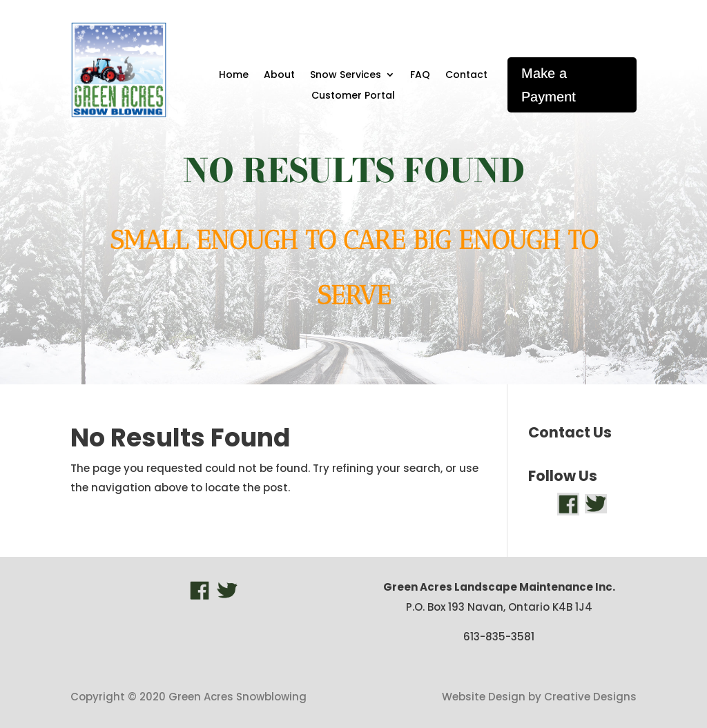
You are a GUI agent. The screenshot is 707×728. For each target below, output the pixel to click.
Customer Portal (353, 96)
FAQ (420, 75)
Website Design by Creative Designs (539, 696)
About (279, 75)
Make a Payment (548, 85)
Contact (466, 75)
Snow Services (345, 75)
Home (234, 75)
